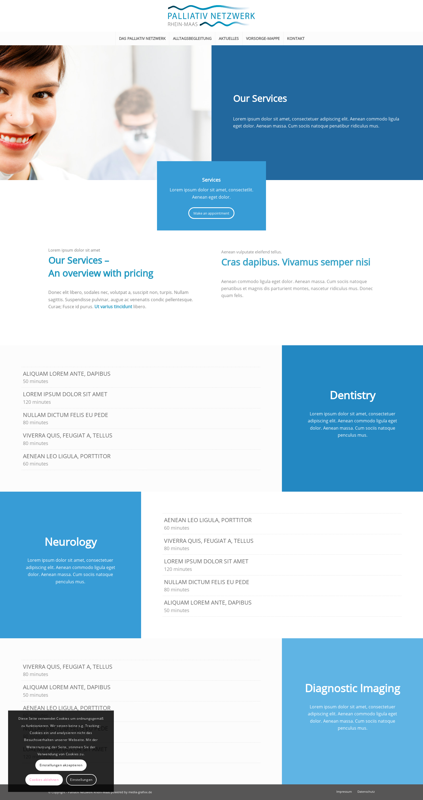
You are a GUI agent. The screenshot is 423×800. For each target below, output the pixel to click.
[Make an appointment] (211, 213)
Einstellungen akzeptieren (61, 765)
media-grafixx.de (140, 792)
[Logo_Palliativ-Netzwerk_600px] (211, 16)
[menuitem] (142, 38)
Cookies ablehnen (44, 779)
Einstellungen (81, 779)
